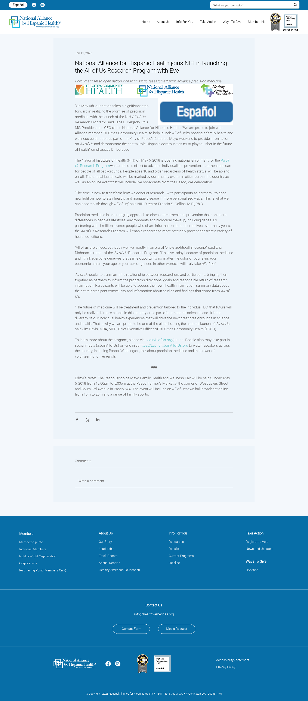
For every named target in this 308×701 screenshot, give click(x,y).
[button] (163, 22)
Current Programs (181, 556)
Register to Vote (257, 542)
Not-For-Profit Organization (37, 556)
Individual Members (32, 549)
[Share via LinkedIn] (98, 420)
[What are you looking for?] (249, 5)
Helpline (174, 563)
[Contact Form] (131, 629)
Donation (252, 570)
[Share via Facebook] (77, 420)
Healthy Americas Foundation (119, 570)
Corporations (28, 563)
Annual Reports (109, 563)
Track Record (108, 556)
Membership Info (31, 542)
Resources (176, 542)
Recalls (174, 549)
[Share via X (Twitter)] (87, 420)
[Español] (18, 5)
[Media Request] (176, 629)
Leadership (106, 549)
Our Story (105, 542)
